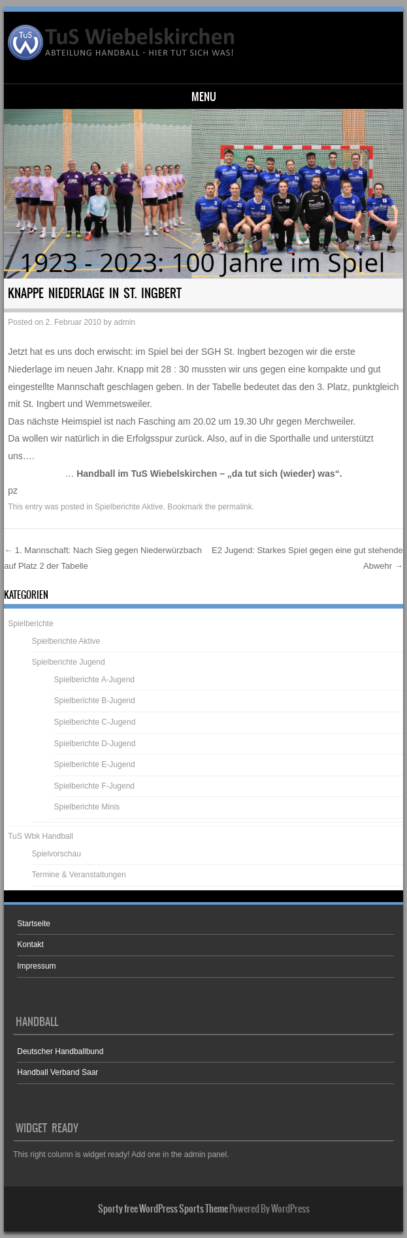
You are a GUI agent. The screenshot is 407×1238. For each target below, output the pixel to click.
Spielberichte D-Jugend (95, 743)
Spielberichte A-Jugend (94, 679)
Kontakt (30, 944)
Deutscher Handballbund (60, 1051)
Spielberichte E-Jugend (94, 764)
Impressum (36, 966)
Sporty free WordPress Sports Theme (163, 1208)
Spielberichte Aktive (129, 506)
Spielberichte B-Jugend (94, 700)
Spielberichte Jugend (68, 662)
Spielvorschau (56, 853)
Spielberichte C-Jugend (95, 722)
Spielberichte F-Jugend (94, 786)
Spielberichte (30, 623)
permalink (235, 506)
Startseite (33, 923)
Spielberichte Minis (87, 806)
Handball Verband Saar (57, 1072)
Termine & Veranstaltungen (79, 874)
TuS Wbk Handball (40, 836)
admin (124, 322)
